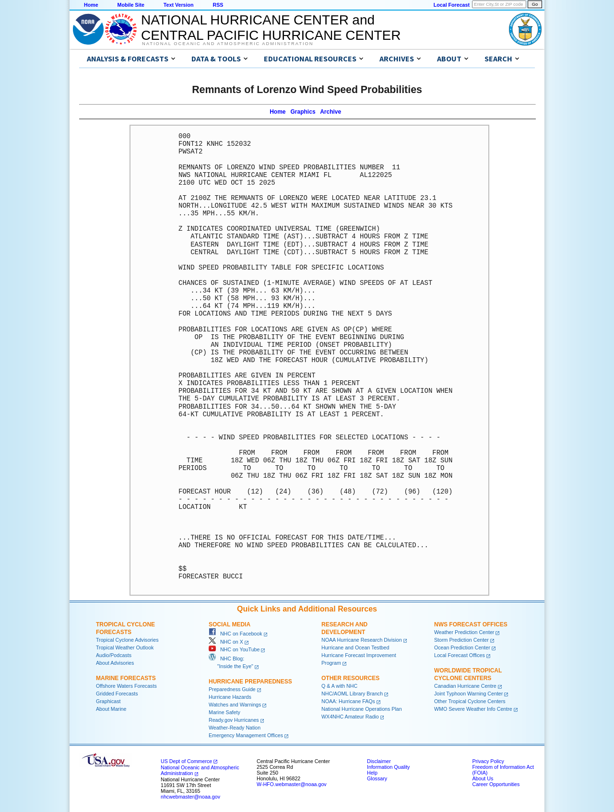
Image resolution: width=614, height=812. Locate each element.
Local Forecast (452, 5)
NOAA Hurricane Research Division (361, 640)
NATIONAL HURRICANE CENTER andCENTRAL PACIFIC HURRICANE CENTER (271, 27)
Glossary (377, 778)
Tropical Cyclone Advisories (127, 640)
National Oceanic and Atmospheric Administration (227, 43)
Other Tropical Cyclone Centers (470, 701)
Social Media (229, 624)
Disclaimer (379, 761)
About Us (482, 778)
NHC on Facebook (235, 633)
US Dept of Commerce (186, 761)
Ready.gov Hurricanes (234, 720)
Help (372, 773)
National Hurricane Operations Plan (361, 709)
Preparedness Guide (232, 689)
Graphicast (108, 701)
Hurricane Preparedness (250, 681)
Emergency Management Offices (246, 735)
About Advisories (115, 663)
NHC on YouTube (234, 649)
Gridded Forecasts (117, 693)
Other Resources (350, 678)
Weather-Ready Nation (234, 727)
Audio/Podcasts (113, 655)
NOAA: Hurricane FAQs (348, 701)
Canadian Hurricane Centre (465, 686)
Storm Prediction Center (461, 640)
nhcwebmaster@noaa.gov (190, 797)
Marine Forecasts (126, 678)
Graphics (303, 111)
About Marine (111, 709)
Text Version (179, 5)
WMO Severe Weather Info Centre (473, 709)
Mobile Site (131, 5)
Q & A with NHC (339, 686)
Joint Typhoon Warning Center (468, 693)
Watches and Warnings (235, 704)
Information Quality (388, 767)
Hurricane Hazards (230, 697)
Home (91, 5)
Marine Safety (224, 712)
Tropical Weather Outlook (125, 647)
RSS (218, 5)
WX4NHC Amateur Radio (350, 716)
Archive (330, 111)
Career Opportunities (496, 784)
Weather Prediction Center (464, 632)
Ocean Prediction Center (462, 647)
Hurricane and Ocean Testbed (355, 647)
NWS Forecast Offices (471, 624)
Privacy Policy (488, 761)
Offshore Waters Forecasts (126, 686)
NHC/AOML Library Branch (352, 693)
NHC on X (226, 642)
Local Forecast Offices (459, 655)
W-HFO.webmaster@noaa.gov (292, 784)
